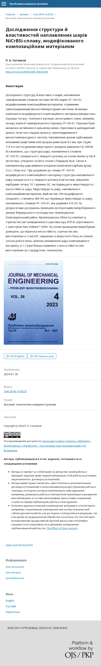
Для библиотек (15, 578)
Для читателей (15, 566)
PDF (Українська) (43, 356)
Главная (10, 14)
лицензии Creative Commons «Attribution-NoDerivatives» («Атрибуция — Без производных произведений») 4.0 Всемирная (47, 445)
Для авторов (13, 572)
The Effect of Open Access (61, 528)
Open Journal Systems (19, 545)
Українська (13, 612)
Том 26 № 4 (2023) (43, 14)
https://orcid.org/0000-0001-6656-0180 (27, 71)
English (10, 600)
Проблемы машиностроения (28, 3)
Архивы (24, 14)
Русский (11, 606)
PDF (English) (16, 356)
